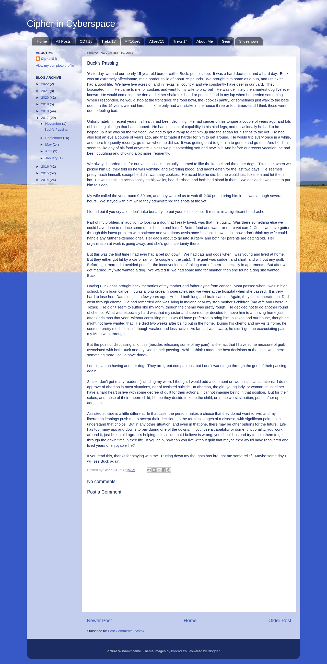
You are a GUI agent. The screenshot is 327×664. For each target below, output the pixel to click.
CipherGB (49, 59)
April (49, 151)
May (49, 144)
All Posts (63, 41)
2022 (45, 84)
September (54, 138)
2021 (45, 91)
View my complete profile (55, 65)
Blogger (214, 651)
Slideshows (249, 41)
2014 (45, 180)
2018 (45, 111)
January (52, 158)
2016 (45, 166)
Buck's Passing (56, 129)
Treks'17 (108, 41)
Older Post (279, 620)
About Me (204, 41)
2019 (45, 104)
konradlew (179, 651)
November (53, 123)
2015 (45, 173)
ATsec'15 (156, 41)
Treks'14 (180, 41)
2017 (45, 118)
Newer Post (99, 620)
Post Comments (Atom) (126, 631)
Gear (226, 41)
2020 (45, 97)
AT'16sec (132, 41)
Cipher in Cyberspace (71, 23)
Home (42, 41)
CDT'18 (86, 41)
